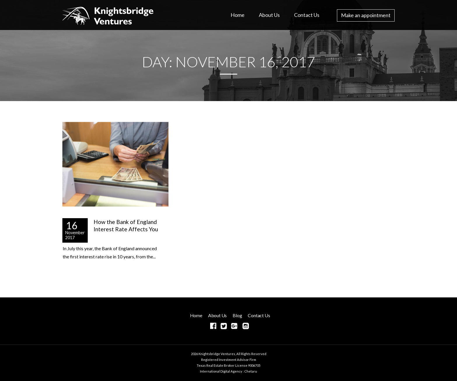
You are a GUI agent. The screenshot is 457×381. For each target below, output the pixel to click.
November (75, 232)
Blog (237, 315)
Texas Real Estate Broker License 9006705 (228, 365)
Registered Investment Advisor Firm (228, 359)
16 (72, 225)
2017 (70, 237)
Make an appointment (366, 15)
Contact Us (306, 15)
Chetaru (250, 371)
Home (238, 15)
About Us (269, 15)
